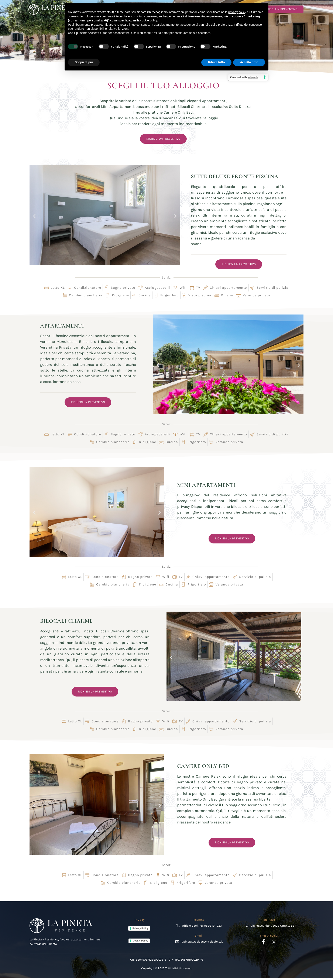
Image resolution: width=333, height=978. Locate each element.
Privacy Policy (140, 928)
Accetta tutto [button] (249, 62)
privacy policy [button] (237, 12)
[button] (34, 216)
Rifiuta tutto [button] (216, 62)
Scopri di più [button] (84, 62)
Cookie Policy (140, 940)
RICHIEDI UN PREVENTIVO (277, 9)
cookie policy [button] (148, 20)
